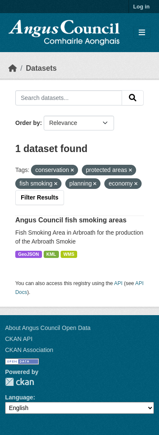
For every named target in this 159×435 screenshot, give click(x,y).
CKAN (19, 381)
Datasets (41, 68)
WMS (69, 254)
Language (19, 397)
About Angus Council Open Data (48, 327)
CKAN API (19, 338)
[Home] (12, 68)
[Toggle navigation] (142, 33)
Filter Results (40, 197)
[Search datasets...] (68, 97)
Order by (27, 122)
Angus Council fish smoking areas (70, 220)
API (118, 283)
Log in (141, 6)
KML (51, 254)
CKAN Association (29, 349)
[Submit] (133, 97)
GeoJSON (28, 254)
